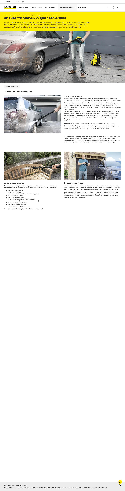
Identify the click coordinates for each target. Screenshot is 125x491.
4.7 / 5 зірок (97, 440)
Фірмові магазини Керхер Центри (12, 473)
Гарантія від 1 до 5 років (10, 438)
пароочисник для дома (26, 421)
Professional (37, 7)
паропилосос (61, 421)
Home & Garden (24, 7)
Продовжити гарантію (9, 440)
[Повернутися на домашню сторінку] (10, 7)
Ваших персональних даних (45, 487)
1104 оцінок (97, 443)
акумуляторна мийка (26, 420)
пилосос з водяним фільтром (46, 423)
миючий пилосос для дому (74, 421)
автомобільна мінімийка (11, 420)
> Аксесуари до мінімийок (92, 382)
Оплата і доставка (9, 436)
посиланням (103, 487)
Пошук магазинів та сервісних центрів (14, 475)
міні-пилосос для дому (11, 421)
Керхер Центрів (76, 449)
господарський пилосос (11, 423)
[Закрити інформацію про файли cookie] (120, 485)
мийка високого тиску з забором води (45, 421)
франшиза (82, 7)
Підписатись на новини (10, 480)
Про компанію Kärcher (67, 7)
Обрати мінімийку (62, 413)
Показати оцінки (98, 445)
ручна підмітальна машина (27, 423)
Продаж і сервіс (50, 7)
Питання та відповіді (9, 478)
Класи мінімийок (12, 86)
